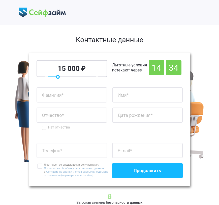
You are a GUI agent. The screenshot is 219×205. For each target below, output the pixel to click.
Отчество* (53, 115)
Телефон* (52, 150)
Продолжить (147, 170)
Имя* (123, 95)
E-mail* (125, 150)
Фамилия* (53, 95)
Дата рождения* (135, 115)
